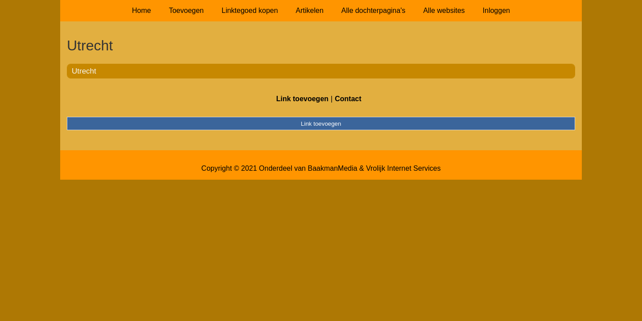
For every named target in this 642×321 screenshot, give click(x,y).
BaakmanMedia (332, 168)
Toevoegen (186, 10)
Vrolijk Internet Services (403, 168)
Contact (348, 99)
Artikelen (309, 10)
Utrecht (84, 71)
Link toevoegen (302, 99)
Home (141, 10)
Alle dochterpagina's (374, 10)
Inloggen (496, 10)
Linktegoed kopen (250, 10)
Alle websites (444, 10)
